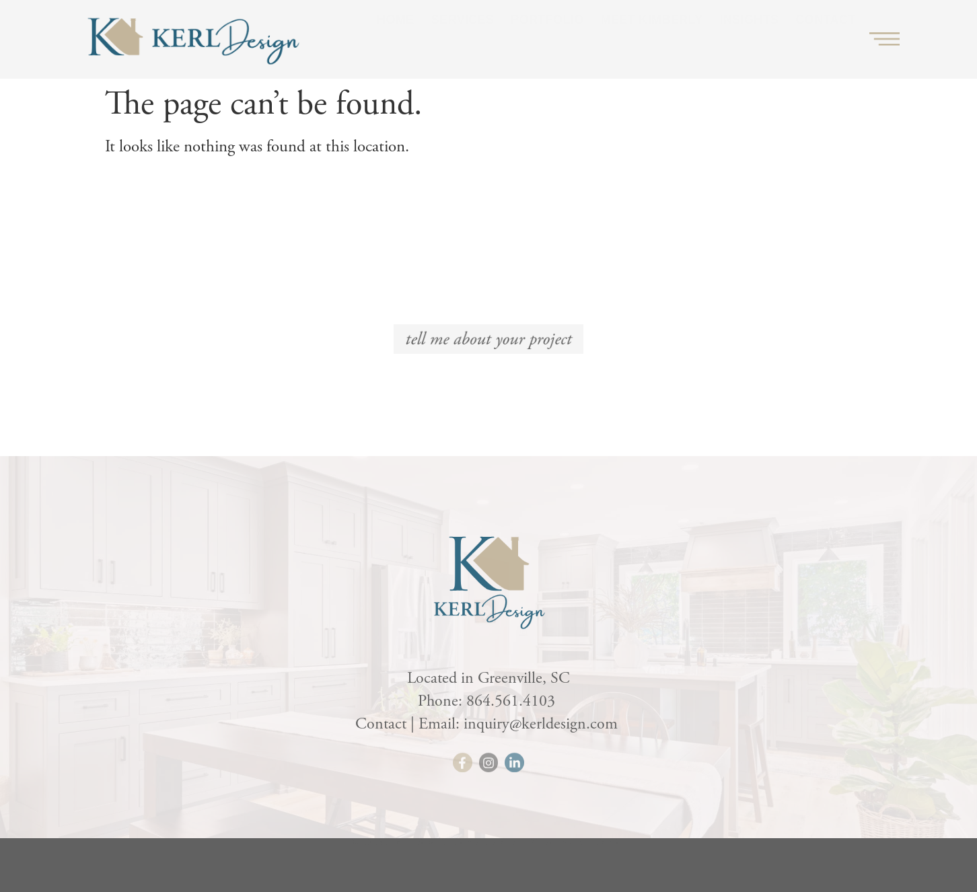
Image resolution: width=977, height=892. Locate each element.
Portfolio (547, 33)
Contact (825, 33)
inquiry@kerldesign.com (543, 724)
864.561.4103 (512, 701)
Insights (749, 33)
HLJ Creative (600, 848)
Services (463, 33)
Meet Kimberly (652, 33)
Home (395, 33)
